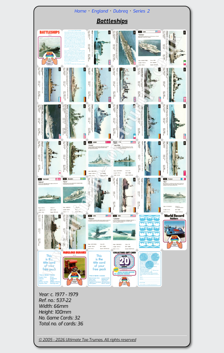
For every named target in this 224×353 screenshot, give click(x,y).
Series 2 (141, 11)
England (100, 11)
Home (80, 11)
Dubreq (120, 11)
